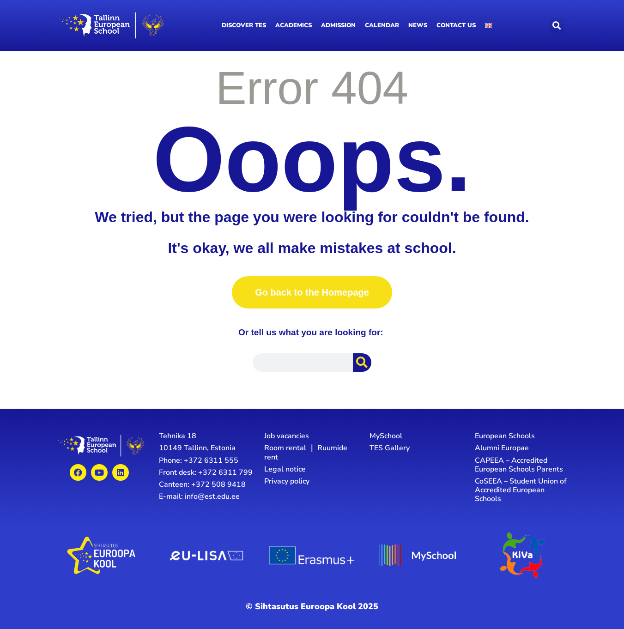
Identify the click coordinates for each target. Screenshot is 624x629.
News (417, 25)
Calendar (382, 25)
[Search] (362, 362)
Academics (293, 25)
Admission (338, 25)
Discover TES (244, 25)
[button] (556, 25)
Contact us (456, 25)
